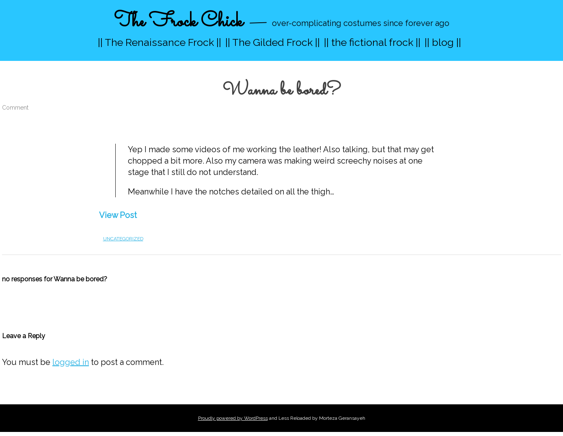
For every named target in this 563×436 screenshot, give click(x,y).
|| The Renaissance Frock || (159, 42)
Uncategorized (123, 239)
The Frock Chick (178, 22)
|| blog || (443, 42)
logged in (70, 362)
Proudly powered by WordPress (233, 418)
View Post (118, 215)
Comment (15, 107)
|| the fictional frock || (372, 42)
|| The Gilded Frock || (272, 42)
